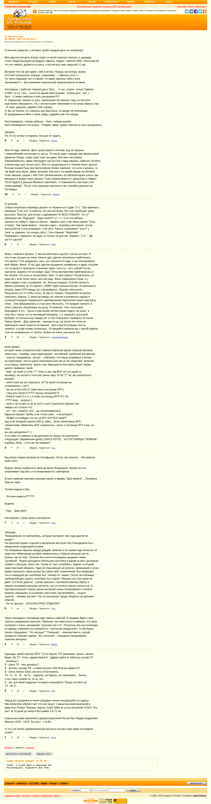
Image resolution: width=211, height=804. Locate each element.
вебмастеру (47, 796)
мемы (44, 783)
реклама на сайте (12, 796)
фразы (53, 783)
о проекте (35, 796)
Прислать (150, 2)
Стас (53, 608)
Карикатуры (111, 2)
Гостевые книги (124, 6)
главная (9, 783)
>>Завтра (29, 747)
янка (53, 448)
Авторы (131, 2)
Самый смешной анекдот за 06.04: (27, 761)
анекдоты (21, 783)
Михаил (56, 194)
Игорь (53, 737)
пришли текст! (196, 783)
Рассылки (97, 6)
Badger (54, 644)
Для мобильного (84, 6)
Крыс (53, 523)
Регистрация (200, 6)
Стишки (92, 2)
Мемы (52, 2)
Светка (54, 141)
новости (56, 796)
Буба (53, 244)
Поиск (169, 2)
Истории (33, 2)
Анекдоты (13, 2)
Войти (191, 6)
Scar (53, 691)
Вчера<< (9, 747)
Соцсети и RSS (109, 6)
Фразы (72, 2)
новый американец (59, 337)
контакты (26, 796)
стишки (63, 783)
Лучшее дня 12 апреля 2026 (18, 6)
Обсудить (33, 141)
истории (34, 783)
